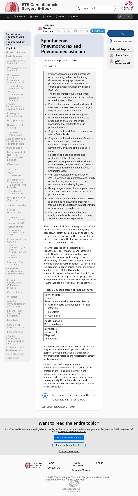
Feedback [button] (97, 30)
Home (50, 463)
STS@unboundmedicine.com (72, 431)
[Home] (8, 17)
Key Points (12, 34)
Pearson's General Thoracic (46, 28)
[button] (75, 17)
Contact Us (53, 467)
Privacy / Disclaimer (78, 464)
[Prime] (47, 17)
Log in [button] (99, 463)
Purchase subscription (69, 437)
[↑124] (121, 33)
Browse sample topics (69, 451)
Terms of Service (81, 470)
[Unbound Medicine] (126, 6)
